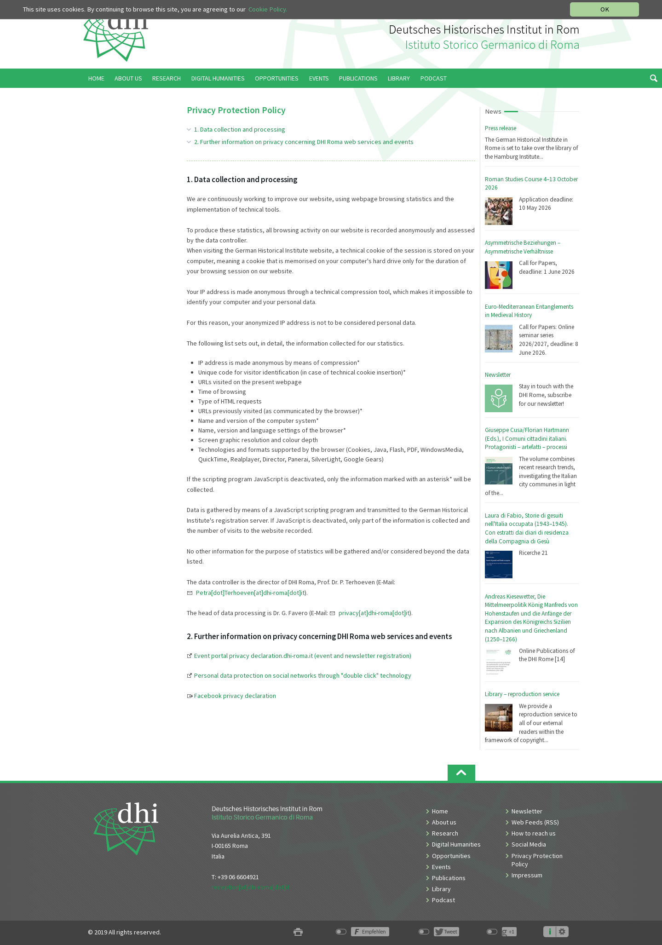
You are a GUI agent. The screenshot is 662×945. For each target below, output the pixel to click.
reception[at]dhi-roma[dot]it (250, 887)
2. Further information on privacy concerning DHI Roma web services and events (304, 142)
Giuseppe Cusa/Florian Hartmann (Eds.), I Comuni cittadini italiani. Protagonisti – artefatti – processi (527, 438)
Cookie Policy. (267, 9)
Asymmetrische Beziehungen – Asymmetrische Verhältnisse (522, 247)
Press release (500, 128)
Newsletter (498, 375)
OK (604, 9)
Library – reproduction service (522, 694)
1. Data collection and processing (239, 129)
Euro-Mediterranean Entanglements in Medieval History (529, 311)
